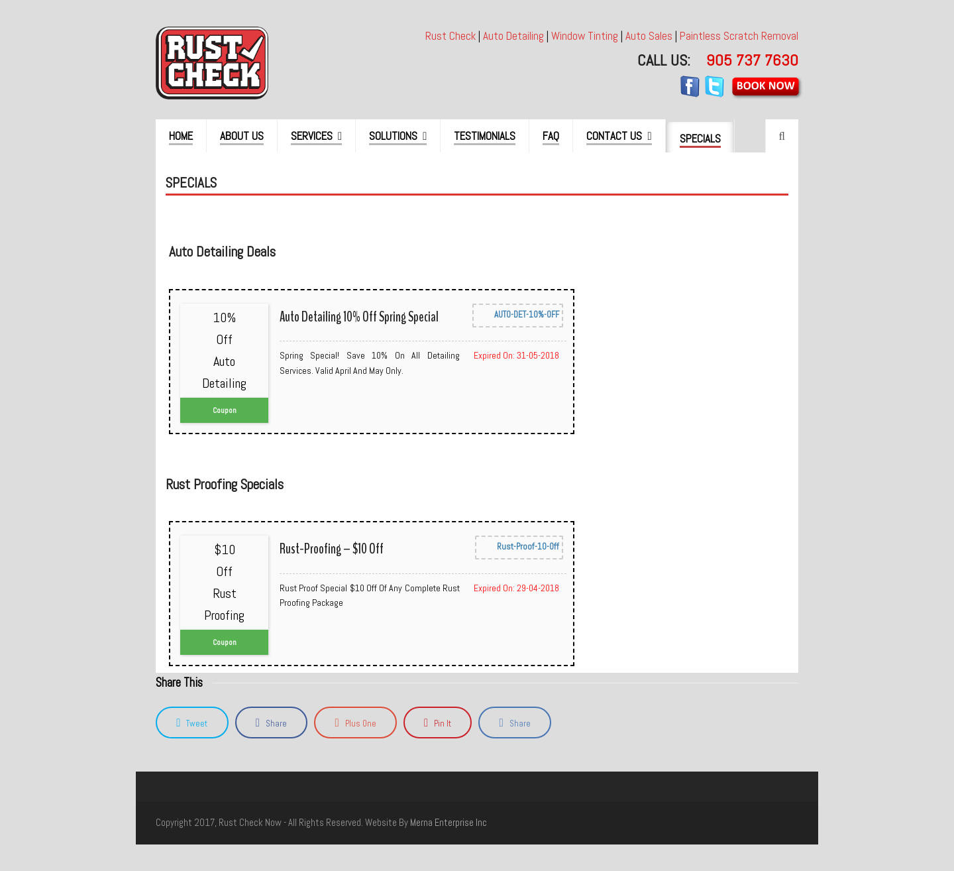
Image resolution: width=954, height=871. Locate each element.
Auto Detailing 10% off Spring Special (359, 317)
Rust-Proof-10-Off (519, 547)
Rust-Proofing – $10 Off (332, 549)
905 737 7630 (752, 60)
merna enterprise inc (448, 823)
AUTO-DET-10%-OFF (517, 315)
